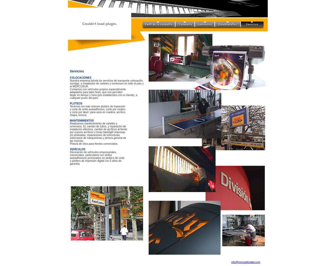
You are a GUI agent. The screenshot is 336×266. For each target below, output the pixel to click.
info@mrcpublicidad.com (245, 262)
